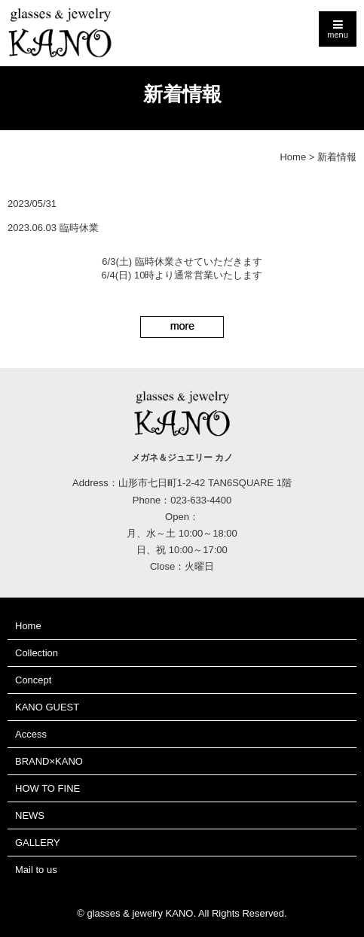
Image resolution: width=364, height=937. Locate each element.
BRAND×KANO (49, 761)
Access (31, 734)
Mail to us (36, 869)
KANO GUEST (47, 707)
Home (293, 157)
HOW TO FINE (47, 788)
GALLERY (37, 842)
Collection (36, 653)
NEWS (29, 815)
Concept (33, 680)
